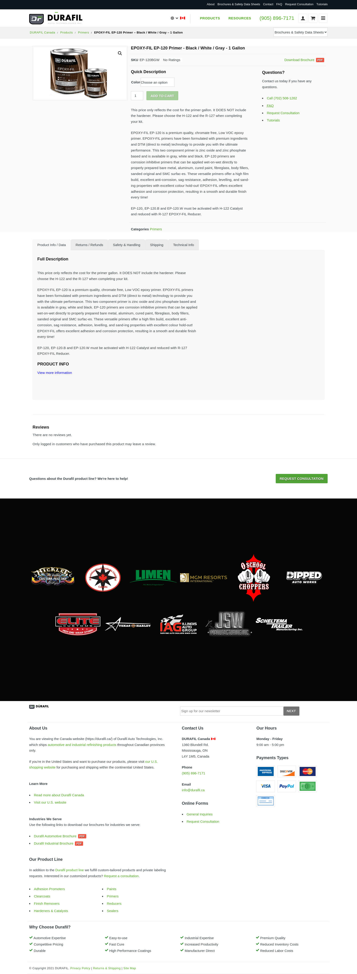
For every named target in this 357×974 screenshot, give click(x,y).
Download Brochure (299, 60)
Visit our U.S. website (50, 802)
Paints (111, 889)
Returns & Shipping (107, 968)
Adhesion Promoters (49, 889)
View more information (54, 373)
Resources (240, 18)
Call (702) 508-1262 (282, 98)
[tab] (52, 244)
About (210, 4)
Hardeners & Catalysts (51, 911)
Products (210, 18)
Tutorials (322, 4)
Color (135, 82)
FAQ (279, 4)
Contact (268, 4)
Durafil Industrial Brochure (53, 843)
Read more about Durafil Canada (59, 795)
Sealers (112, 911)
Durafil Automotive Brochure (55, 836)
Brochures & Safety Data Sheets (238, 4)
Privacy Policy (80, 968)
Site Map (129, 968)
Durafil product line (69, 870)
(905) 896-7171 (277, 18)
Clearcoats (42, 896)
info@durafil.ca (193, 790)
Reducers (114, 903)
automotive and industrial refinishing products (82, 745)
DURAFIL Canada (42, 32)
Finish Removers (47, 903)
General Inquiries (200, 814)
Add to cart (162, 96)
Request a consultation (121, 876)
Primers (83, 32)
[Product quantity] (137, 95)
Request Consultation (299, 4)
